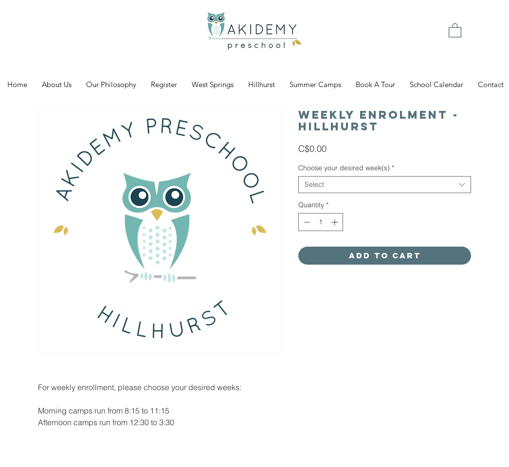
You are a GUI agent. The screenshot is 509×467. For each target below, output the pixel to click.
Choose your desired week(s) (346, 168)
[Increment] (335, 222)
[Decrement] (306, 222)
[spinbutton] (320, 222)
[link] (455, 29)
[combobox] (384, 184)
